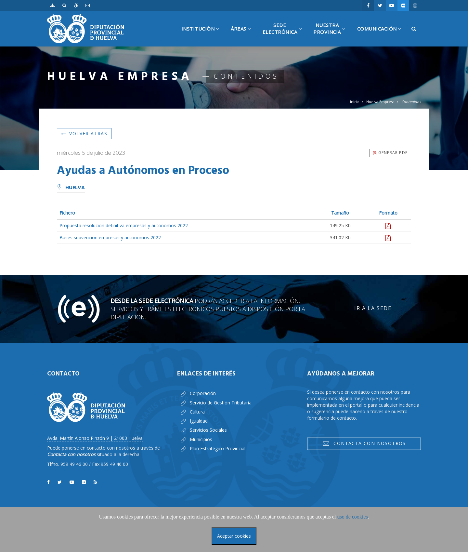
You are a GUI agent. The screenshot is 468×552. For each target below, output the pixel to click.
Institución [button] (203, 36)
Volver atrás (84, 133)
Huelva (71, 188)
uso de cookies (352, 516)
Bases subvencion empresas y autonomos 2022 (110, 237)
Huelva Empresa (380, 101)
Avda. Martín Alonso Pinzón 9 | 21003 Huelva (95, 438)
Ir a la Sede (372, 308)
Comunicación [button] (382, 36)
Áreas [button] (243, 36)
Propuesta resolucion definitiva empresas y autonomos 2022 (123, 225)
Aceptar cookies (234, 536)
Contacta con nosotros (364, 443)
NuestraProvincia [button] (332, 34)
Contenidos (411, 101)
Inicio (354, 101)
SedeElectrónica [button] (285, 34)
